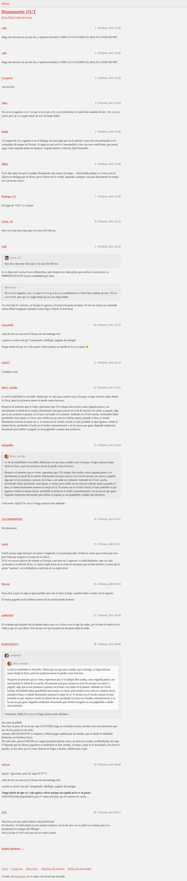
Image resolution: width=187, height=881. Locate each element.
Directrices (32, 868)
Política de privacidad (79, 868)
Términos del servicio (52, 868)
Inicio (5, 868)
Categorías (17, 868)
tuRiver (6, 3)
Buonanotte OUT (19, 11)
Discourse (20, 876)
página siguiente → (13, 848)
